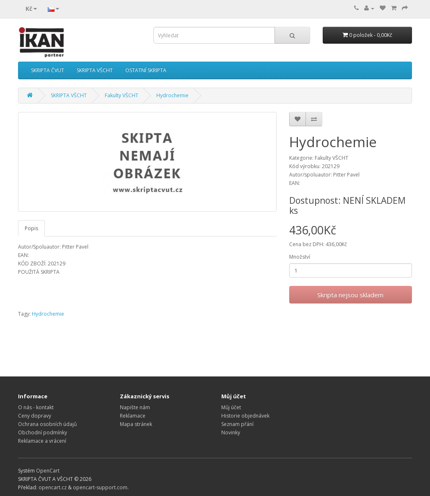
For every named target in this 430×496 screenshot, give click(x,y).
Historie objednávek (245, 415)
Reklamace (132, 415)
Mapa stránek (136, 424)
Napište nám (135, 407)
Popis (31, 228)
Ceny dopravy (34, 415)
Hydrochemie (172, 95)
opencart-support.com (100, 487)
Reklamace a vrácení (42, 440)
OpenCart (48, 470)
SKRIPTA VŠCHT (95, 70)
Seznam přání (237, 424)
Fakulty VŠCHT (121, 95)
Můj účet (231, 407)
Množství (299, 256)
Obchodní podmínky (42, 432)
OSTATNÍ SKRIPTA (145, 70)
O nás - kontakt (36, 407)
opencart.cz (53, 487)
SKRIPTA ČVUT (47, 70)
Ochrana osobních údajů (47, 424)
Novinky (230, 432)
